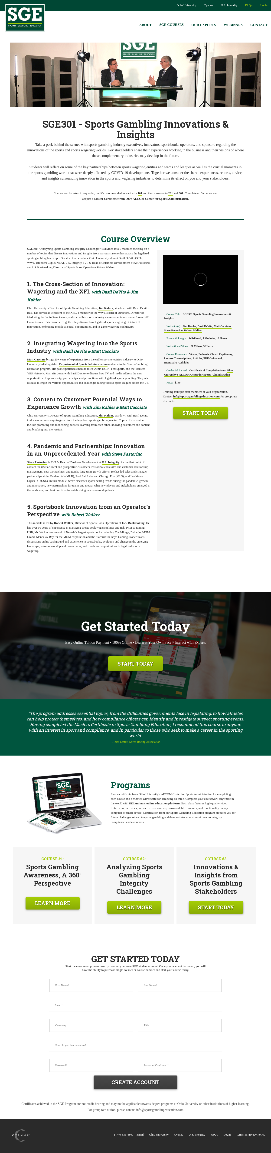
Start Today (201, 413)
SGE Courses (171, 25)
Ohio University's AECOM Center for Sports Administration (198, 372)
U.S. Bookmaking (133, 523)
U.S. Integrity (229, 5)
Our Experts (203, 25)
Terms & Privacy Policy (250, 1134)
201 (170, 193)
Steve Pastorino (37, 462)
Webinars (233, 25)
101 (140, 193)
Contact (259, 25)
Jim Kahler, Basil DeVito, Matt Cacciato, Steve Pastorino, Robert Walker (198, 328)
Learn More (52, 903)
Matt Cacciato (36, 359)
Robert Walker (63, 523)
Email (140, 1134)
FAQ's (248, 5)
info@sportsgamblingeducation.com (196, 396)
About (145, 25)
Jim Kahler (105, 308)
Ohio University (186, 5)
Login (264, 5)
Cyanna (208, 5)
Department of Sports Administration (83, 364)
